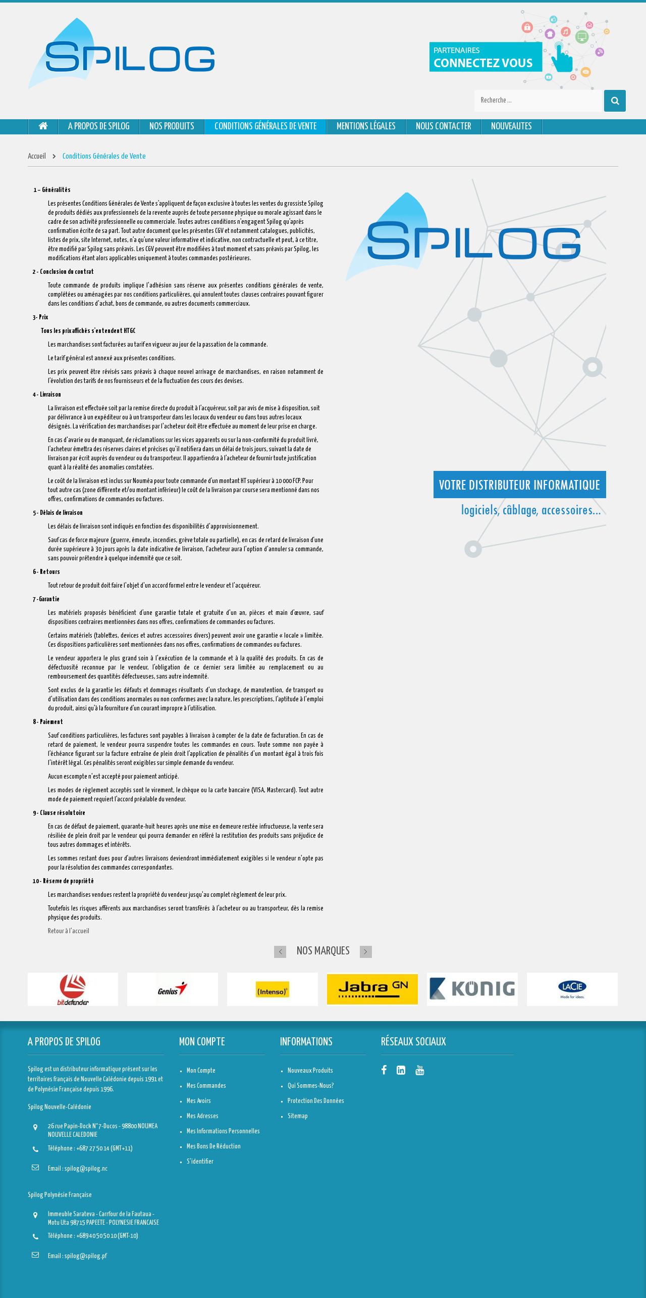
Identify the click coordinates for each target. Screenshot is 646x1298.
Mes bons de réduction (214, 1146)
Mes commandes (206, 1086)
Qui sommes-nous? (311, 1086)
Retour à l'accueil (68, 931)
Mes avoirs (199, 1101)
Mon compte (202, 1042)
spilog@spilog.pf (85, 1256)
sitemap (298, 1116)
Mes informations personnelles (223, 1131)
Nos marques (323, 951)
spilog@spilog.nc (86, 1169)
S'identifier (200, 1162)
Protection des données (316, 1101)
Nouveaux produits (310, 1071)
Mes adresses (203, 1116)
